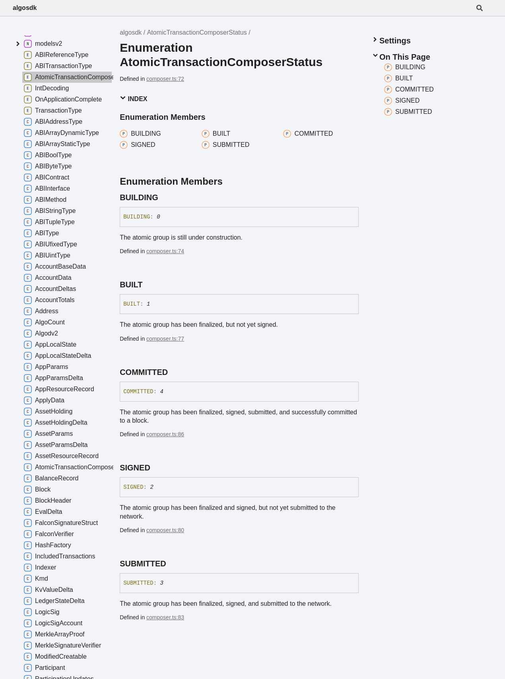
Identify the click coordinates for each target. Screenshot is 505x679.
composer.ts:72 (165, 79)
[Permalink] (165, 197)
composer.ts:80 (165, 530)
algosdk (25, 7)
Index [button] (133, 98)
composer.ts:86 (165, 434)
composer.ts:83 (165, 617)
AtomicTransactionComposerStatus (197, 32)
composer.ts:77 (165, 339)
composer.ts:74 (165, 251)
